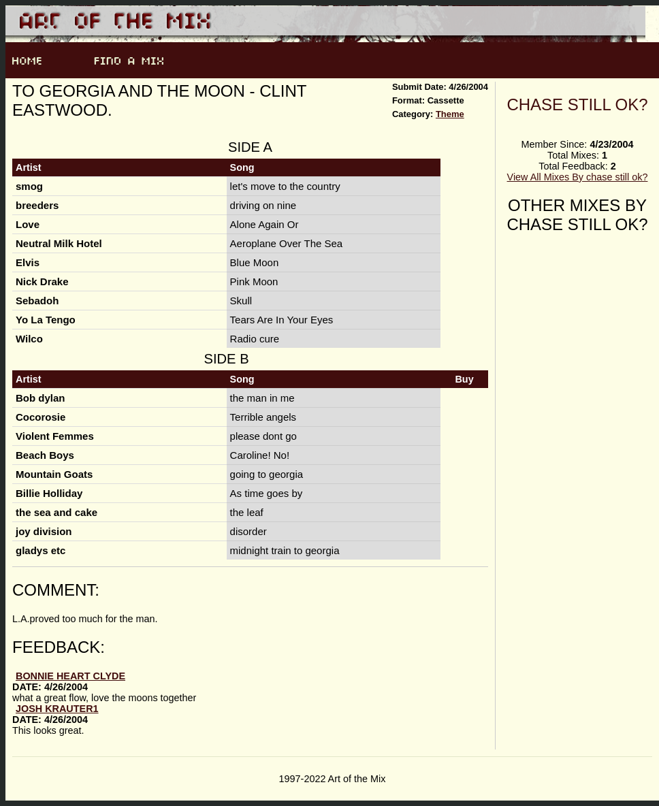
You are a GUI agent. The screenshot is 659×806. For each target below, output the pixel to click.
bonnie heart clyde (70, 676)
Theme (450, 114)
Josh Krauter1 (57, 708)
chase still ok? (577, 104)
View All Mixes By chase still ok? (577, 177)
